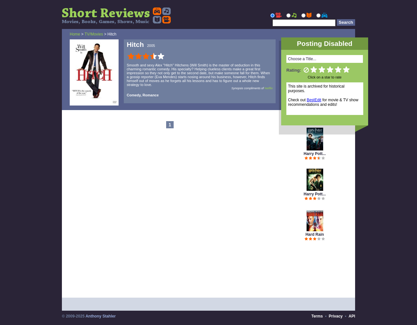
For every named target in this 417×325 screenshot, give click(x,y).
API (352, 316)
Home (75, 34)
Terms (317, 316)
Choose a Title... (302, 59)
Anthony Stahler (100, 316)
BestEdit (314, 100)
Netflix (269, 88)
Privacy (336, 316)
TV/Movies (93, 34)
